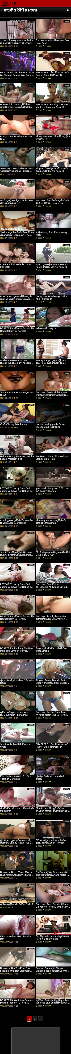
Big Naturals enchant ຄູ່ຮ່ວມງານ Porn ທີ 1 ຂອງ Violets (53, 937)
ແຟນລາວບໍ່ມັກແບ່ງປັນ (46, 328)
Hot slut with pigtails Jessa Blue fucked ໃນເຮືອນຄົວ (50, 425)
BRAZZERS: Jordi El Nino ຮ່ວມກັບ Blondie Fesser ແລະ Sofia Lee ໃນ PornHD (17, 75)
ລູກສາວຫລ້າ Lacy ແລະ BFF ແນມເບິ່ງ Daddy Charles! (52, 489)
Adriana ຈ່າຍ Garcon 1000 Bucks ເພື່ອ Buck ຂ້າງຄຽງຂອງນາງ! (15, 363)
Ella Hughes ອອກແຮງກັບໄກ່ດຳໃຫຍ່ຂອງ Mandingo (51, 521)
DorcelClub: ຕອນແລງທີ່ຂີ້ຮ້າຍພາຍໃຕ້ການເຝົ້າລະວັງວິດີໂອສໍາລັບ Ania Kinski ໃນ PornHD (16, 107)
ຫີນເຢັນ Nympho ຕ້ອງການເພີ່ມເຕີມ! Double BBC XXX (53, 553)
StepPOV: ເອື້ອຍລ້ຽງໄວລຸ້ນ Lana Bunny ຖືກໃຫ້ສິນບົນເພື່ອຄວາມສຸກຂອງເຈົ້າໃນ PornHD (16, 555)
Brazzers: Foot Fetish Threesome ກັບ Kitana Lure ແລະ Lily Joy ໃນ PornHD (53, 587)
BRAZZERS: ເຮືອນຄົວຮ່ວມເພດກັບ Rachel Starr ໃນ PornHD (52, 73)
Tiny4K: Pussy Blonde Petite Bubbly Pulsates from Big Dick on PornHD (52, 683)
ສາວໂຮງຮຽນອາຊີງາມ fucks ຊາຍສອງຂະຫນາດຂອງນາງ (16, 201)
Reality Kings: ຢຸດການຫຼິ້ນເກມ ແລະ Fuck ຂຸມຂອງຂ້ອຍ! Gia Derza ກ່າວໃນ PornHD (51, 363)
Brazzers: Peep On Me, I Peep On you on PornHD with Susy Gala (52, 907)
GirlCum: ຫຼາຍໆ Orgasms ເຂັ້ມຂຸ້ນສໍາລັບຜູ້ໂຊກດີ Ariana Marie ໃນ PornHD (52, 875)
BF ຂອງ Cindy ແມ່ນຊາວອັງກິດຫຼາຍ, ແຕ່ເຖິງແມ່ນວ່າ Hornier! (51, 841)
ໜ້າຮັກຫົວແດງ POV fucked (14, 424)
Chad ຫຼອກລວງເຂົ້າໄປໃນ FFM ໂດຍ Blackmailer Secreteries (17, 521)
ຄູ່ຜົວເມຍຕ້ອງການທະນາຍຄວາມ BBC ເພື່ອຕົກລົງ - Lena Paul (15, 713)
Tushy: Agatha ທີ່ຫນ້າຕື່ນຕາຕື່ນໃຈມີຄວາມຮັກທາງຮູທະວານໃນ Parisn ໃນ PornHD (17, 235)
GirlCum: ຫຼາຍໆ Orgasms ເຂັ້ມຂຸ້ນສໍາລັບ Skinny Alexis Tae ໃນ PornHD (16, 843)
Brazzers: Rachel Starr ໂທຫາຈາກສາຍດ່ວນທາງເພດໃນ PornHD (52, 713)
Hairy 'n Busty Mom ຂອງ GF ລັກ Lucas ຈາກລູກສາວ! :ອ (17, 457)
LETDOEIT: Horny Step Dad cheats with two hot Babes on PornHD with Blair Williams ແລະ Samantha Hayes (16, 492)
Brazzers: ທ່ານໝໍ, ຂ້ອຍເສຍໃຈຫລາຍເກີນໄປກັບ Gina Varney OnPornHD (51, 619)
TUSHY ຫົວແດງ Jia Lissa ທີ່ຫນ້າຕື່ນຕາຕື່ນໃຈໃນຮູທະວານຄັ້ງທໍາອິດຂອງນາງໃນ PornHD (16, 43)
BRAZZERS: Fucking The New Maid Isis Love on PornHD (52, 105)
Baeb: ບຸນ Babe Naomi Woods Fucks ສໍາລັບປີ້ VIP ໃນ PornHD (52, 265)
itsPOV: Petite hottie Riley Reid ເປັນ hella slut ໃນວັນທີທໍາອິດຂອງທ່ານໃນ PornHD (53, 1003)
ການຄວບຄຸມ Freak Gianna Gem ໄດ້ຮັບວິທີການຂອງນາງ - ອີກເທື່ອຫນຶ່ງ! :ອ (16, 171)
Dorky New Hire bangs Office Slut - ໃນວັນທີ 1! (51, 297)
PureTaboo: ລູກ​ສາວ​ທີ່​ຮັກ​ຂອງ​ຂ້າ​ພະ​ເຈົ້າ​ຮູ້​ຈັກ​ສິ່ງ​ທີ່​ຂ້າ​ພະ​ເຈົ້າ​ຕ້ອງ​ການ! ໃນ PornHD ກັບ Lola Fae (17, 299)
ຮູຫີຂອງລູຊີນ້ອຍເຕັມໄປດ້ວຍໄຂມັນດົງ (17, 904)
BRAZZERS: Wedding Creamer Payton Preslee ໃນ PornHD (17, 1001)
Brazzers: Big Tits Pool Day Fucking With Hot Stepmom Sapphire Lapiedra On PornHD (16, 971)
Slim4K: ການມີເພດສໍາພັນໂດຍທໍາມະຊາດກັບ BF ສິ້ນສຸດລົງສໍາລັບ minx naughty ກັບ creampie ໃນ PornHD (52, 812)
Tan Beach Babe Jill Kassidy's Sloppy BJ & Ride (52, 457)
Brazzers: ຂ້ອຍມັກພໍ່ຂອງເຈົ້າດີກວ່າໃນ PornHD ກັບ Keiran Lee (52, 201)
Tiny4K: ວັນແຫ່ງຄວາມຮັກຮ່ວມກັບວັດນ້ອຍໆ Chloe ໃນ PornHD (52, 169)
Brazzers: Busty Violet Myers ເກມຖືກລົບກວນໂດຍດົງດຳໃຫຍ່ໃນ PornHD (51, 395)
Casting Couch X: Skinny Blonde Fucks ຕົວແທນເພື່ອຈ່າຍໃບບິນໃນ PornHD (53, 971)
